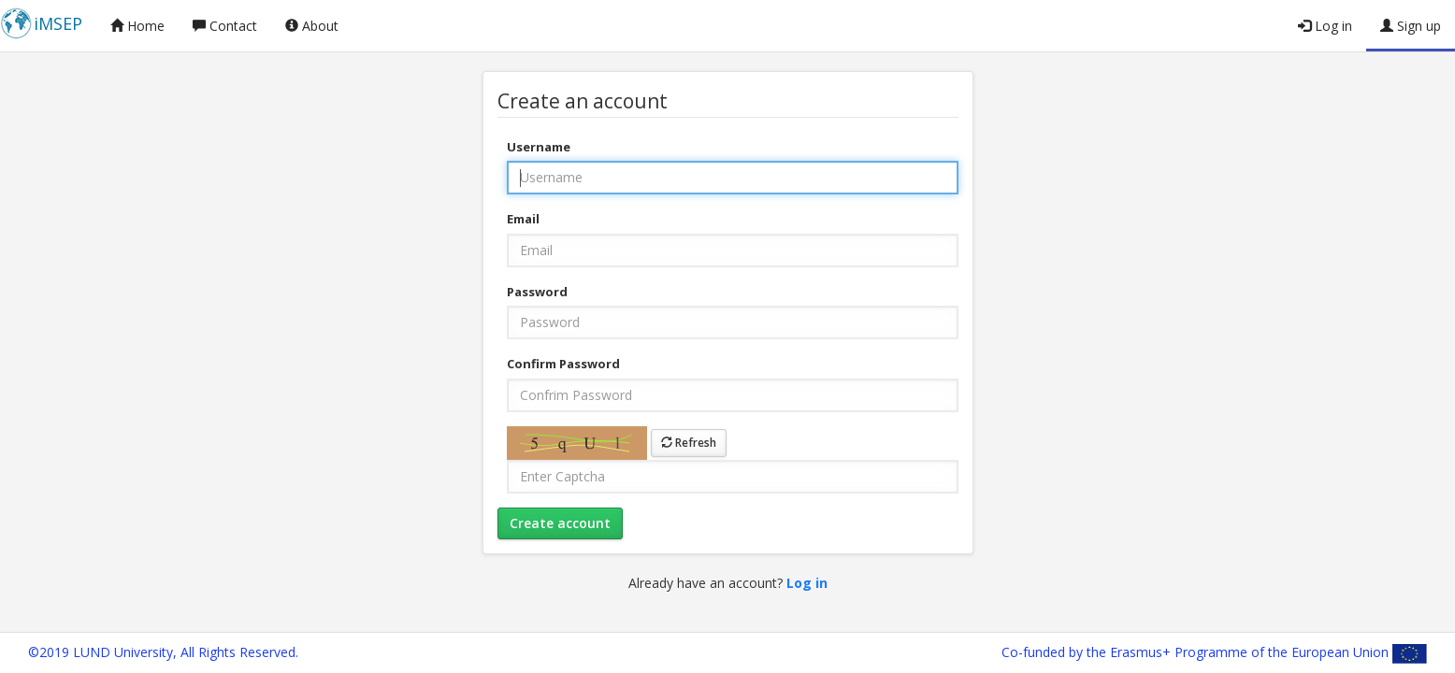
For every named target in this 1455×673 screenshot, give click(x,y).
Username (538, 146)
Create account (560, 523)
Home (137, 26)
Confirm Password (563, 363)
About (312, 26)
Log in (1325, 26)
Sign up (1410, 26)
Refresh (688, 443)
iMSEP (58, 23)
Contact (225, 26)
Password (537, 291)
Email (523, 218)
